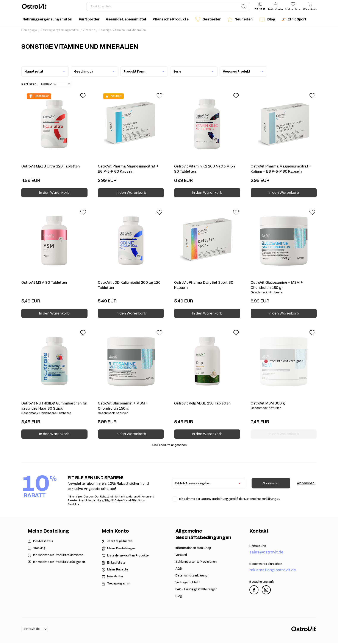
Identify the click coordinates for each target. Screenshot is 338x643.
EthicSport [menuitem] (294, 19)
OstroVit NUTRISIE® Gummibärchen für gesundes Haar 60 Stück (54, 408)
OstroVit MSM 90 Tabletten (44, 282)
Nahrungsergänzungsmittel (60, 30)
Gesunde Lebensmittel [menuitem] (126, 19)
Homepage (29, 30)
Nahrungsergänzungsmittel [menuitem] (47, 19)
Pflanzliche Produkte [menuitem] (170, 19)
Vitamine (89, 30)
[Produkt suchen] (168, 6)
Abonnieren (271, 483)
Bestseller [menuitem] (208, 19)
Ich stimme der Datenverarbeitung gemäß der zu (229, 498)
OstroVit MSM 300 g (284, 406)
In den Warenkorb (54, 192)
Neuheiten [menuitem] (240, 19)
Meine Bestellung (48, 531)
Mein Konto (115, 531)
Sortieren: (29, 83)
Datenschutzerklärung (260, 498)
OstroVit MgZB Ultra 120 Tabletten (50, 166)
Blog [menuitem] (267, 19)
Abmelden (306, 483)
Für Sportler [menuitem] (89, 19)
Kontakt (259, 531)
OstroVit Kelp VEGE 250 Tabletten (202, 403)
